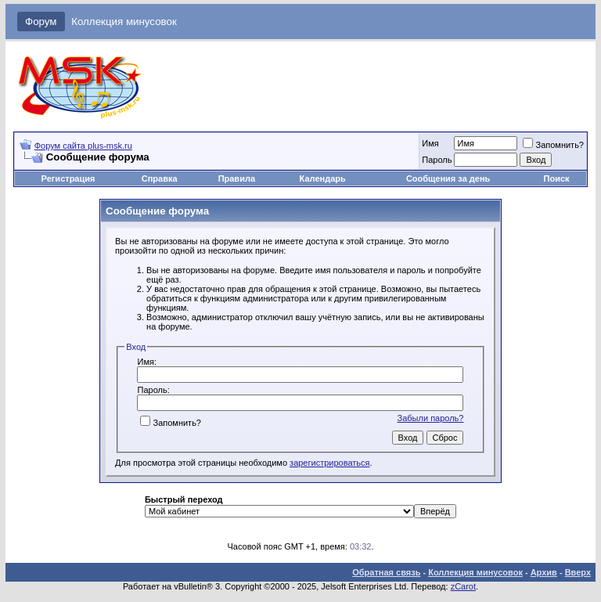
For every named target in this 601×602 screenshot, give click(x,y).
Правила (236, 178)
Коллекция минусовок (124, 21)
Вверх (578, 572)
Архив (544, 572)
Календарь (323, 178)
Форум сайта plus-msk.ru (83, 145)
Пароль (437, 159)
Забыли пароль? (431, 418)
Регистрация (68, 178)
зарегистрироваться (329, 462)
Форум (41, 21)
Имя (430, 143)
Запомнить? (553, 145)
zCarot (463, 586)
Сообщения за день (448, 178)
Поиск (557, 178)
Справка (160, 178)
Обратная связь (386, 572)
